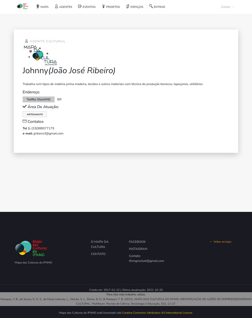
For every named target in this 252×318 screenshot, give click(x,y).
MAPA (42, 7)
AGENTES (63, 7)
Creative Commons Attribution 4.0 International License (157, 313)
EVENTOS (86, 7)
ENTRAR (157, 7)
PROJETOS (111, 7)
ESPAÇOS (134, 7)
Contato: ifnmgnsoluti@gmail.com (145, 258)
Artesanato (35, 114)
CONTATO (98, 254)
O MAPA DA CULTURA (100, 244)
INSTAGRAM (138, 249)
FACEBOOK (137, 242)
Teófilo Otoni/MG (39, 99)
